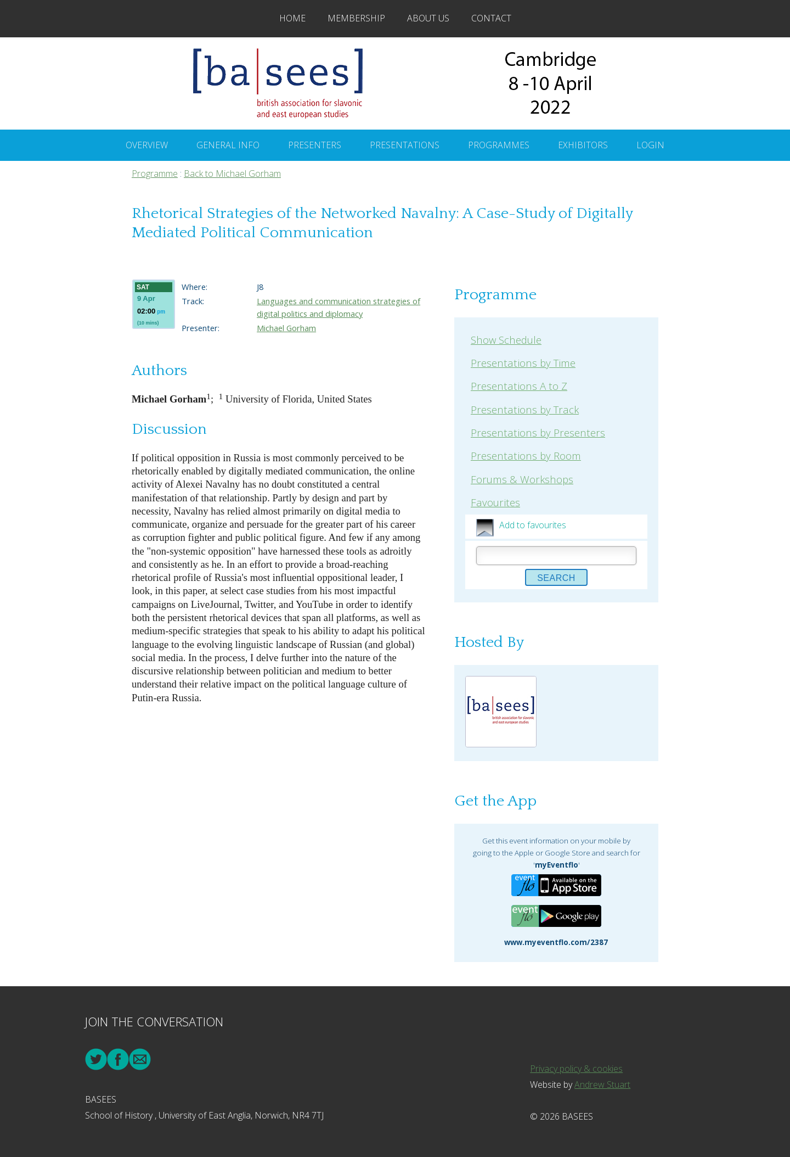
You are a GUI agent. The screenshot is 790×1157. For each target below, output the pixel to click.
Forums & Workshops (522, 479)
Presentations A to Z (519, 386)
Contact (491, 18)
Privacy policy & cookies (576, 1069)
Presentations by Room (526, 455)
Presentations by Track (525, 409)
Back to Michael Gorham (232, 173)
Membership (356, 18)
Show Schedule (506, 339)
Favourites (495, 502)
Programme (155, 173)
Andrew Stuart (602, 1084)
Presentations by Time (523, 363)
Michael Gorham (286, 327)
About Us (428, 18)
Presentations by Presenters (538, 432)
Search (556, 578)
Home (292, 18)
